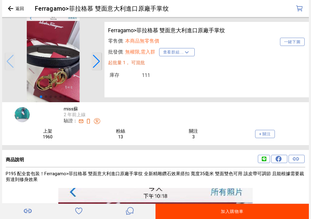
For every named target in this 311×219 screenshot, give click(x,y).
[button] (10, 61)
